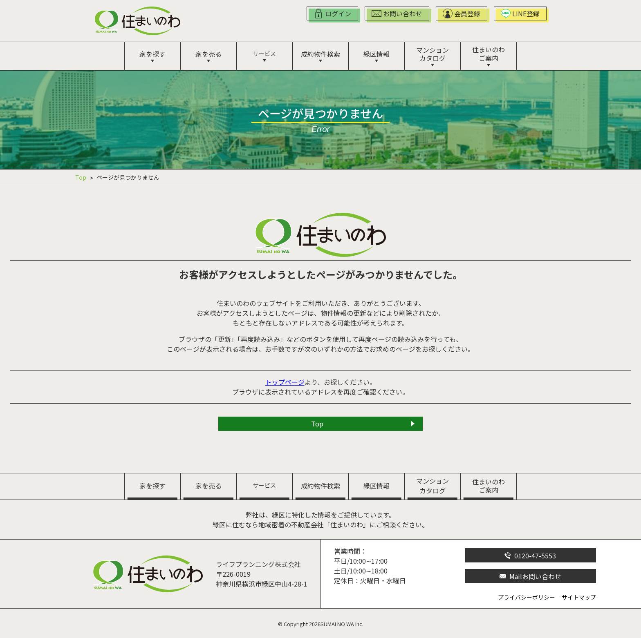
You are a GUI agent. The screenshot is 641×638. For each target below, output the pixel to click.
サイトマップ (579, 597)
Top (80, 177)
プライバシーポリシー (526, 597)
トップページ (285, 382)
